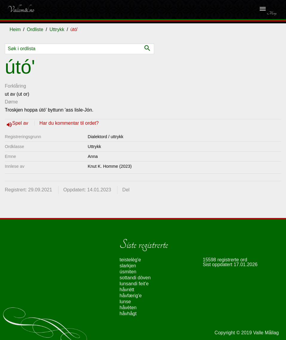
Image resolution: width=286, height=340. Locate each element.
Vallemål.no (20, 9)
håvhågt (128, 313)
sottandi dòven (135, 277)
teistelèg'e (130, 259)
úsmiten (128, 271)
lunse (125, 301)
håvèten (128, 307)
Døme (11, 101)
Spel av (21, 123)
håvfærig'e (131, 295)
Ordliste (35, 29)
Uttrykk (56, 29)
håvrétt (127, 289)
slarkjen (128, 265)
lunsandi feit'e (134, 283)
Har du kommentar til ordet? (69, 123)
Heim (15, 29)
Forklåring (15, 86)
